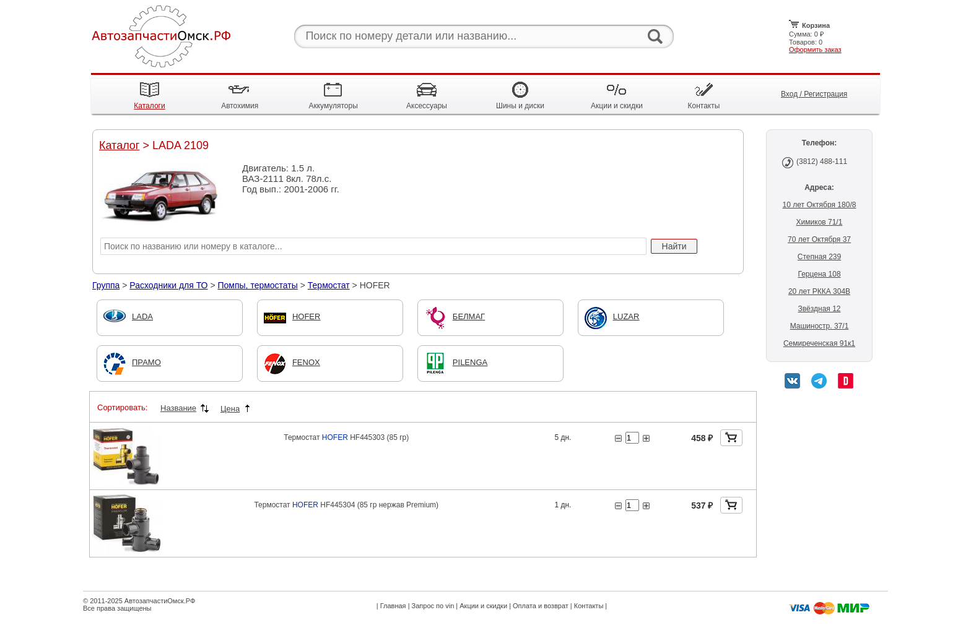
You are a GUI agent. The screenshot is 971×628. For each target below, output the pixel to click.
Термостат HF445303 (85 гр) (346, 437)
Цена (230, 408)
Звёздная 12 (819, 308)
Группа (106, 285)
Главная (393, 605)
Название (178, 408)
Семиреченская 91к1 (819, 343)
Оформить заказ (815, 49)
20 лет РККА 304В (819, 291)
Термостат (329, 285)
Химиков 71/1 (819, 222)
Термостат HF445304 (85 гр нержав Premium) (346, 505)
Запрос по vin (433, 605)
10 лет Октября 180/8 (819, 204)
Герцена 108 (819, 274)
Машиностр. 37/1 (819, 326)
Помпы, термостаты (257, 285)
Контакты (589, 605)
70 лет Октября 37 (819, 239)
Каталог (119, 145)
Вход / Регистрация (814, 94)
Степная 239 (819, 256)
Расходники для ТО (168, 285)
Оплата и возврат (540, 605)
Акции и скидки (483, 605)
